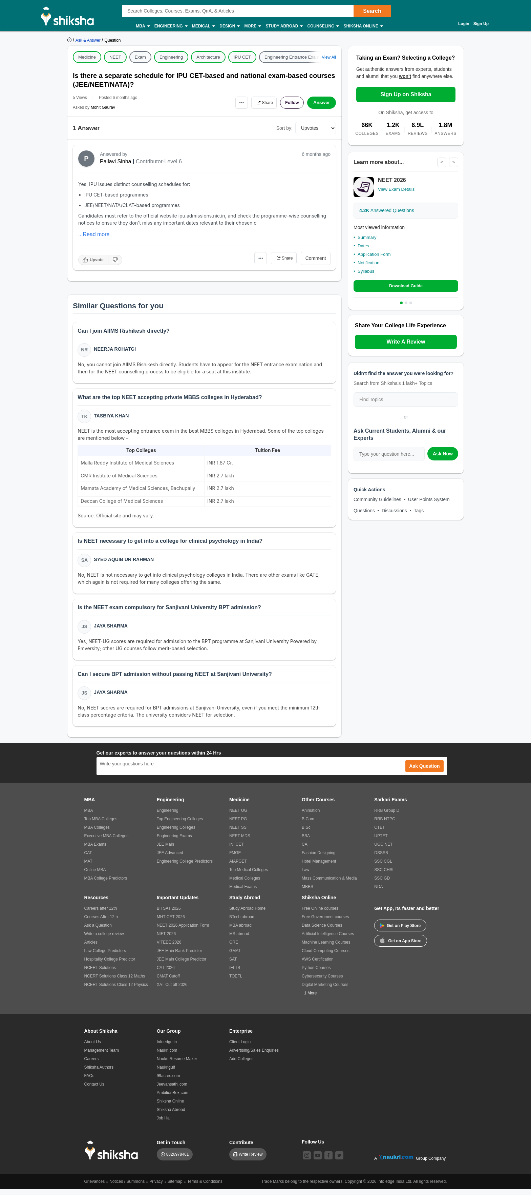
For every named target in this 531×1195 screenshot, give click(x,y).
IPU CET (242, 57)
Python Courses (316, 973)
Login (463, 23)
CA (304, 850)
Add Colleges (241, 1064)
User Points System (429, 500)
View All (329, 57)
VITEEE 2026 (169, 948)
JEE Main (165, 850)
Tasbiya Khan (111, 417)
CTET (379, 833)
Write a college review (104, 939)
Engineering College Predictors (185, 867)
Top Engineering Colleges (180, 824)
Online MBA (95, 875)
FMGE (235, 858)
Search (372, 11)
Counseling (322, 26)
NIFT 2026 (166, 939)
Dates (363, 245)
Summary (367, 237)
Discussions (394, 511)
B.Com (308, 824)
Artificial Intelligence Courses (328, 939)
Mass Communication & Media (329, 884)
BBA (306, 841)
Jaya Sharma (111, 630)
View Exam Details (396, 189)
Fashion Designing (318, 858)
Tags (419, 511)
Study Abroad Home (247, 914)
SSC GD (382, 884)
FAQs (89, 1081)
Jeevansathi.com (172, 1090)
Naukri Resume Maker (177, 1064)
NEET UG (238, 816)
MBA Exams (95, 850)
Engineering (170, 26)
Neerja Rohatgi (115, 349)
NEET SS (238, 833)
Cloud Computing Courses (325, 956)
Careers (91, 1064)
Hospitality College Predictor (109, 965)
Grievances (94, 1187)
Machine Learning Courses (326, 948)
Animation (311, 816)
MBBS (307, 892)
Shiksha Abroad (171, 1115)
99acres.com (168, 1081)
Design (229, 26)
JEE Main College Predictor (182, 965)
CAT (88, 858)
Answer (321, 102)
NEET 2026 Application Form (183, 931)
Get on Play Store (400, 931)
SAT (233, 965)
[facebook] (328, 1161)
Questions (364, 511)
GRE (233, 948)
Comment (315, 258)
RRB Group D (386, 816)
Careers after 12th (100, 914)
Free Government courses (325, 922)
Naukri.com (167, 1056)
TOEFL (235, 982)
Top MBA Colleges (101, 824)
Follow (290, 102)
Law (305, 875)
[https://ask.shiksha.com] (89, 40)
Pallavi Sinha (115, 161)
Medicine (87, 57)
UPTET (380, 841)
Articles (91, 948)
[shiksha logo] (113, 1156)
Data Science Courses (322, 931)
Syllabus (366, 271)
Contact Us (94, 1090)
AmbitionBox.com (172, 1098)
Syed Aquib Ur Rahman (124, 562)
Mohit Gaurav (103, 107)
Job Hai (164, 1123)
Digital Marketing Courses (325, 990)
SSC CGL (383, 867)
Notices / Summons (127, 1187)
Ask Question (424, 772)
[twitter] (339, 1161)
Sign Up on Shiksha (405, 94)
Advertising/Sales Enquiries (254, 1056)
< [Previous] (441, 162)
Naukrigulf (166, 1073)
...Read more (93, 234)
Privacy (156, 1187)
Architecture (208, 57)
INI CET (236, 850)
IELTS (234, 973)
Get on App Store (400, 946)
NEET (115, 57)
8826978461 (177, 1160)
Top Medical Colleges (248, 875)
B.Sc (306, 833)
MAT (88, 867)
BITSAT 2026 (169, 914)
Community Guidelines (377, 500)
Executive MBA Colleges (106, 841)
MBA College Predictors (105, 884)
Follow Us (313, 1147)
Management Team (101, 1056)
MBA (142, 26)
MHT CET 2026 (171, 922)
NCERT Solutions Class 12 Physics (116, 990)
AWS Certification (318, 965)
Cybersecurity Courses (322, 982)
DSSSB (381, 858)
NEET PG (238, 824)
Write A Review (405, 342)
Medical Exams (243, 892)
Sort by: (284, 128)
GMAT (235, 956)
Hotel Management (319, 867)
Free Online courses (320, 914)
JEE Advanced (170, 858)
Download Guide (405, 286)
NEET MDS (239, 841)
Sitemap (175, 1187)
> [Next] (453, 162)
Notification (368, 262)
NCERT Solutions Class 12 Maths (114, 982)
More (252, 26)
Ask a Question (98, 931)
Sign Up (481, 23)
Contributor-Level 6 (159, 161)
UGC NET (383, 850)
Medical (203, 26)
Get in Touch (171, 1148)
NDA (378, 892)
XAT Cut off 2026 (172, 990)
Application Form (374, 254)
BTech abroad (241, 922)
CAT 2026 (166, 973)
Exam (140, 57)
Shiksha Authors (99, 1073)
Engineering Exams (174, 841)
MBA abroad (240, 931)
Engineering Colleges (176, 833)
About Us (92, 1047)
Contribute (241, 1148)
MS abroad (239, 939)
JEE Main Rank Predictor (179, 956)
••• (235, 102)
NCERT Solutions (100, 973)
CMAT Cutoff (168, 982)
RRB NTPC (384, 824)
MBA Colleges (97, 833)
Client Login (240, 1047)
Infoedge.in (167, 1047)
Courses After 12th (101, 922)
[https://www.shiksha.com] (70, 40)
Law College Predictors (105, 956)
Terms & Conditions (204, 1187)
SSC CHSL (384, 875)
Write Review (250, 1160)
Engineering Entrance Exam (291, 57)
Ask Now (443, 454)
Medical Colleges (244, 884)
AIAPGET (238, 867)
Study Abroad (284, 26)
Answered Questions (386, 210)
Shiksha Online (362, 26)
